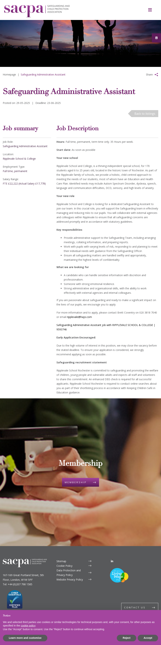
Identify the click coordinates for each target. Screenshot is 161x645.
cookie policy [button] (28, 625)
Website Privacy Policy (69, 579)
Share (149, 74)
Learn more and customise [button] (25, 637)
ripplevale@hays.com (79, 317)
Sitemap (61, 561)
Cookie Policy (64, 565)
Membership (76, 482)
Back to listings (144, 114)
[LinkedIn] (112, 561)
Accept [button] (148, 637)
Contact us (135, 607)
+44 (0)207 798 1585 (20, 584)
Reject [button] (126, 637)
